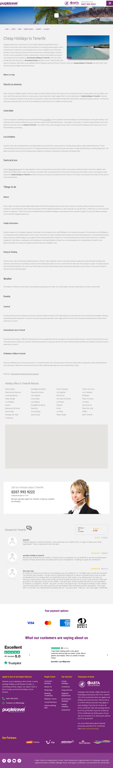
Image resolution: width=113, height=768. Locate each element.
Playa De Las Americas (13, 84)
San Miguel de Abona (38, 389)
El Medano (85, 395)
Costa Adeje (8, 110)
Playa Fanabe (61, 415)
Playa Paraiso (10, 389)
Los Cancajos (35, 411)
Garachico (34, 408)
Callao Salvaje (10, 399)
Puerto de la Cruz (10, 160)
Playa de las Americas (13, 392)
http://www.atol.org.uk (90, 728)
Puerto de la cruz (14, 169)
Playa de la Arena (37, 392)
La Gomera (9, 418)
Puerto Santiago (62, 389)
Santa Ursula (35, 415)
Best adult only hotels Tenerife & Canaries (25, 374)
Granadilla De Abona (38, 405)
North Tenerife (87, 415)
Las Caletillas (35, 395)
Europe (13, 29)
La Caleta (85, 402)
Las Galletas (35, 402)
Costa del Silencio (11, 395)
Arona (58, 408)
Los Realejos (9, 402)
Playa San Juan (87, 408)
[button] (29, 655)
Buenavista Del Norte (12, 408)
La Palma (59, 411)
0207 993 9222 (88, 4)
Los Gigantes (61, 392)
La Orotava (60, 402)
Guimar (7, 405)
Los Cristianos (9, 137)
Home (7, 29)
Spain (19, 29)
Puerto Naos (9, 411)
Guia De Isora (87, 405)
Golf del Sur (60, 395)
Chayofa (59, 405)
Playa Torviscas (87, 399)
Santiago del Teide (11, 415)
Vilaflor (84, 411)
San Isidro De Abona (63, 399)
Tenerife (38, 29)
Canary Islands (28, 29)
